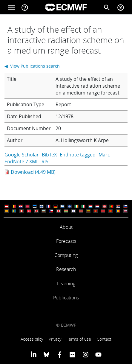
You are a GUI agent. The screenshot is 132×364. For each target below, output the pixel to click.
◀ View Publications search (32, 66)
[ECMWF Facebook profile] (59, 354)
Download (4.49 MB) (33, 172)
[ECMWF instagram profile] (85, 354)
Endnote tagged (78, 154)
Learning (66, 283)
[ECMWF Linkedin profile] (33, 354)
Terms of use (79, 339)
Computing (66, 255)
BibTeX (49, 154)
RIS (45, 161)
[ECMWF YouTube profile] (98, 354)
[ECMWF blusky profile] (46, 354)
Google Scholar (21, 154)
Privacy (55, 339)
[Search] (107, 7)
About (66, 227)
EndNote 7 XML (21, 161)
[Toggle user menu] (121, 7)
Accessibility (32, 339)
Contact (104, 339)
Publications (66, 297)
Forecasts (66, 241)
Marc (104, 154)
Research (66, 269)
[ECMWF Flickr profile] (72, 354)
